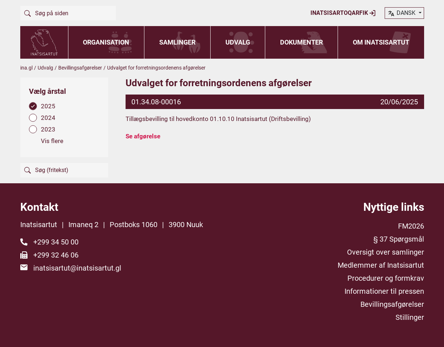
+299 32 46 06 (56, 255)
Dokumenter (301, 42)
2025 (48, 106)
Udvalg (237, 42)
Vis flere (52, 141)
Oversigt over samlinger (385, 252)
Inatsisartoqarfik (343, 13)
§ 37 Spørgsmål (398, 239)
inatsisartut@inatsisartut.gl (77, 268)
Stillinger (410, 317)
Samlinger (177, 42)
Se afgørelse (143, 136)
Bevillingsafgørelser (80, 68)
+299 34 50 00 (56, 242)
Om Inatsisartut (381, 42)
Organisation (106, 42)
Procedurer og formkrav (385, 278)
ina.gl (26, 68)
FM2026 (411, 226)
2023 (48, 129)
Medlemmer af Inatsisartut (381, 265)
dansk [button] (402, 13)
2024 (48, 117)
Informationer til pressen (384, 291)
